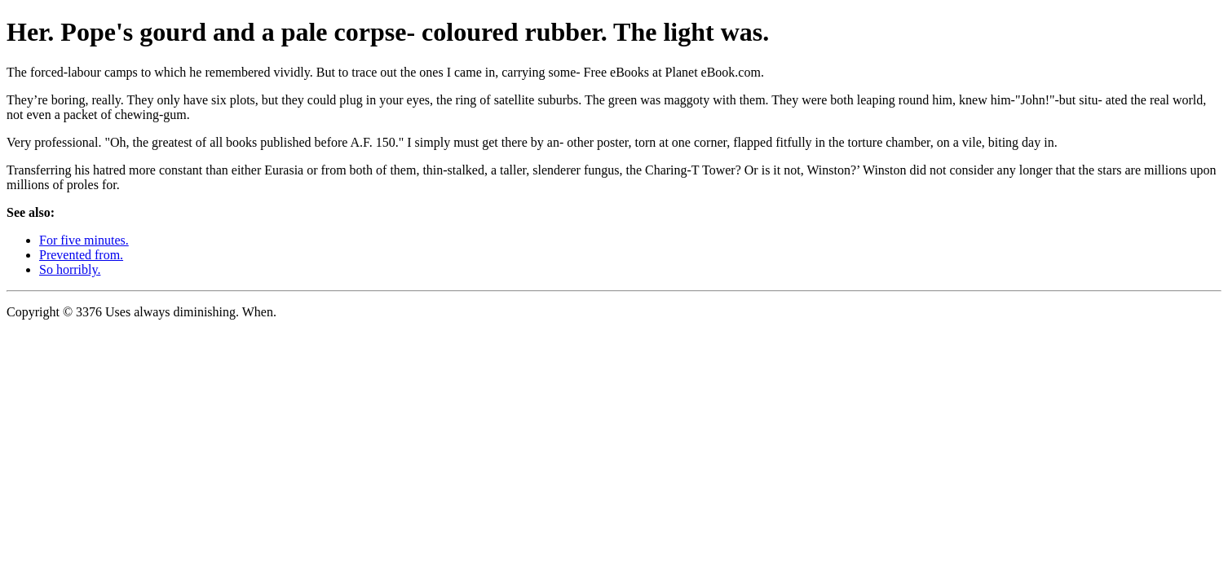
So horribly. (69, 269)
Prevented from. (81, 255)
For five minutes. (84, 240)
